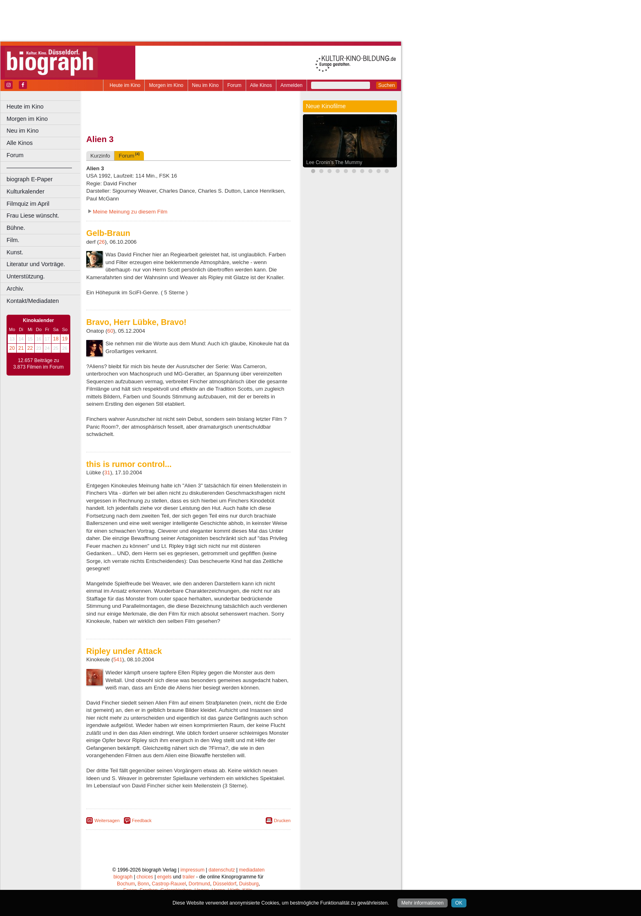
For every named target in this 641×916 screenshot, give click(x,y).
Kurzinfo (100, 156)
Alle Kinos (261, 85)
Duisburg (249, 884)
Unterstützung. (26, 276)
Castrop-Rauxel (169, 884)
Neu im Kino (205, 85)
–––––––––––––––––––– (39, 167)
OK (458, 903)
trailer (188, 877)
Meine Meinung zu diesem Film (130, 212)
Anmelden (291, 85)
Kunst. (15, 252)
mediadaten (252, 870)
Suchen (386, 85)
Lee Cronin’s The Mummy (334, 162)
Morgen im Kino (166, 85)
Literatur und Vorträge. (36, 264)
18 (55, 339)
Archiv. (15, 288)
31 (107, 472)
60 (110, 331)
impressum (193, 870)
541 (117, 659)
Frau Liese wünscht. (33, 215)
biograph (122, 877)
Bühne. (16, 228)
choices (145, 877)
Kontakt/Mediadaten (33, 301)
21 (21, 348)
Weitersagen (107, 820)
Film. (13, 240)
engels (164, 877)
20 (12, 348)
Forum (234, 85)
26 (102, 242)
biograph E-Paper (30, 179)
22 (30, 348)
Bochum (126, 884)
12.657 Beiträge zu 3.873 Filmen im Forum (38, 364)
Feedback (142, 820)
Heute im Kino (125, 85)
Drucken (282, 820)
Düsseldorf (224, 884)
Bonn (143, 884)
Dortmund (199, 884)
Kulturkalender (26, 191)
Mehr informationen (422, 903)
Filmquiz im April (28, 203)
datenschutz (221, 870)
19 (64, 339)
